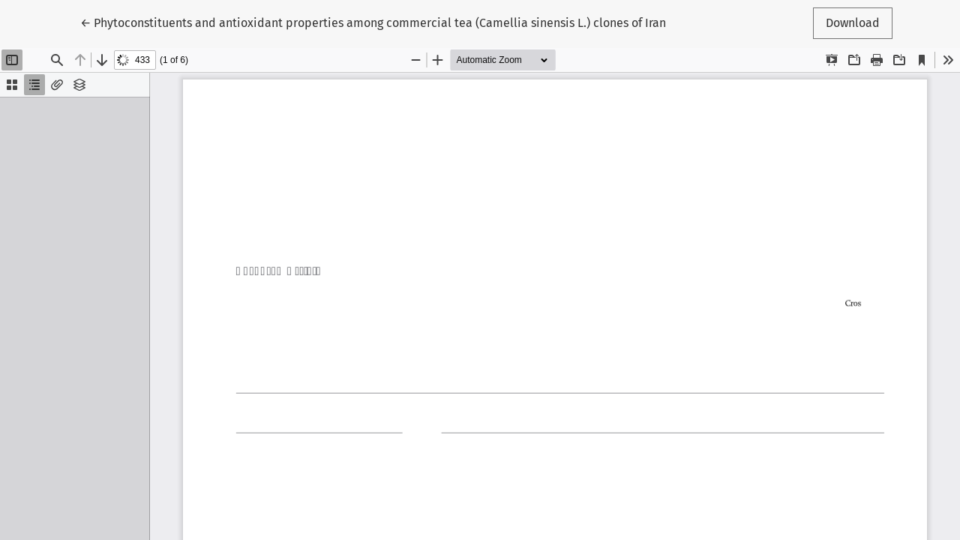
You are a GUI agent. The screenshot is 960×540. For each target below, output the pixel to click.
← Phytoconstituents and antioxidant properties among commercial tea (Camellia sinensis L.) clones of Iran (373, 22)
